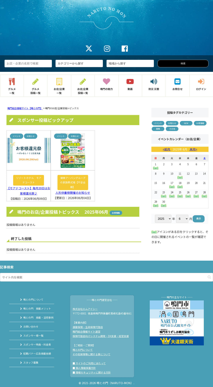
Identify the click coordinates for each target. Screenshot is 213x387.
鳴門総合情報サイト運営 (88, 331)
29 (155, 203)
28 (204, 194)
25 (180, 194)
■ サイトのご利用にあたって (90, 363)
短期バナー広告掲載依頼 (33, 353)
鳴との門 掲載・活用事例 (34, 317)
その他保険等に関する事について (93, 354)
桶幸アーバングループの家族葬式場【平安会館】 (72, 182)
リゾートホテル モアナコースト (28, 180)
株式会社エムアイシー (86, 309)
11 (180, 175)
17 (172, 184)
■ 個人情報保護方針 (85, 368)
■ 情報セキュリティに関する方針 (93, 372)
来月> (193, 149)
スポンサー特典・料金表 (33, 344)
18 (180, 184)
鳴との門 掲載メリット (33, 308)
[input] (106, 277)
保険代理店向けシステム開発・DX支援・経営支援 (102, 336)
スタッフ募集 (26, 362)
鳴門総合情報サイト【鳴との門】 (25, 108)
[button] (209, 277)
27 (196, 194)
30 (163, 203)
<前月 (167, 149)
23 (163, 194)
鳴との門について (29, 299)
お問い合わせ (26, 326)
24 (172, 194)
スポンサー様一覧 (29, 335)
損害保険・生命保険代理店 (89, 327)
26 (188, 194)
